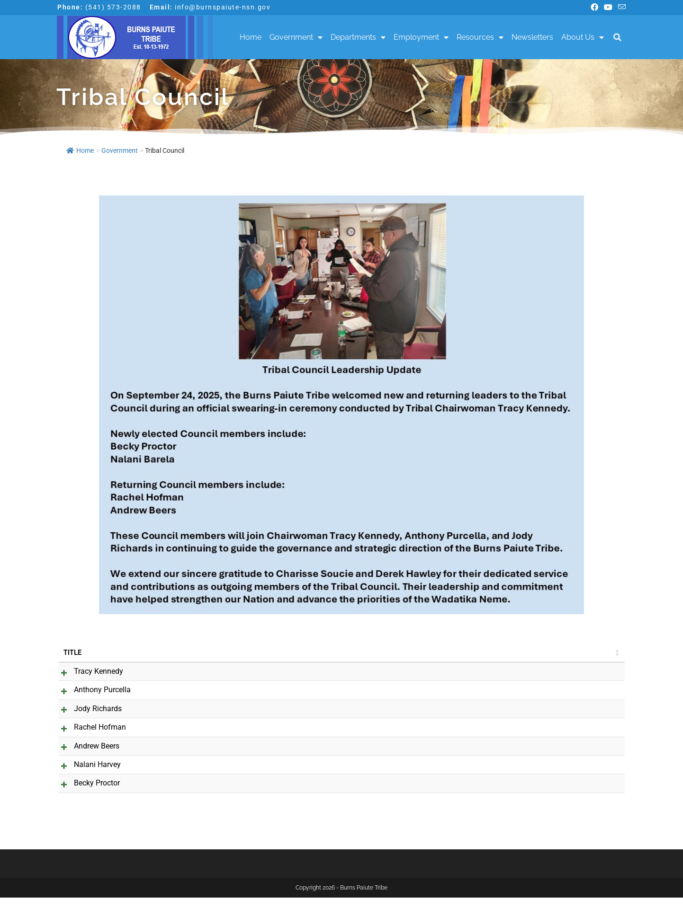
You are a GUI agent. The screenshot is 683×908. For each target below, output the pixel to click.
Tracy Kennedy (88, 671)
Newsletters (532, 37)
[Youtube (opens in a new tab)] (608, 7)
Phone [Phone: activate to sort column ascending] (470, 652)
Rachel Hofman (89, 737)
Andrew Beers (86, 756)
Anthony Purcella (91, 689)
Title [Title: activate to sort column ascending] (72, 652)
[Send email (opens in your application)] (620, 7)
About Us (582, 37)
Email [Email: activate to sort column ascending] (299, 652)
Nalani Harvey (86, 774)
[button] (617, 37)
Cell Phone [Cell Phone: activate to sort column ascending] (564, 652)
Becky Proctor (86, 793)
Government (296, 37)
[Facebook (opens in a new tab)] (594, 7)
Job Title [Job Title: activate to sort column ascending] (192, 652)
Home (250, 37)
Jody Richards (87, 708)
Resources (480, 37)
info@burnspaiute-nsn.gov (222, 7)
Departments (358, 37)
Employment (421, 37)
